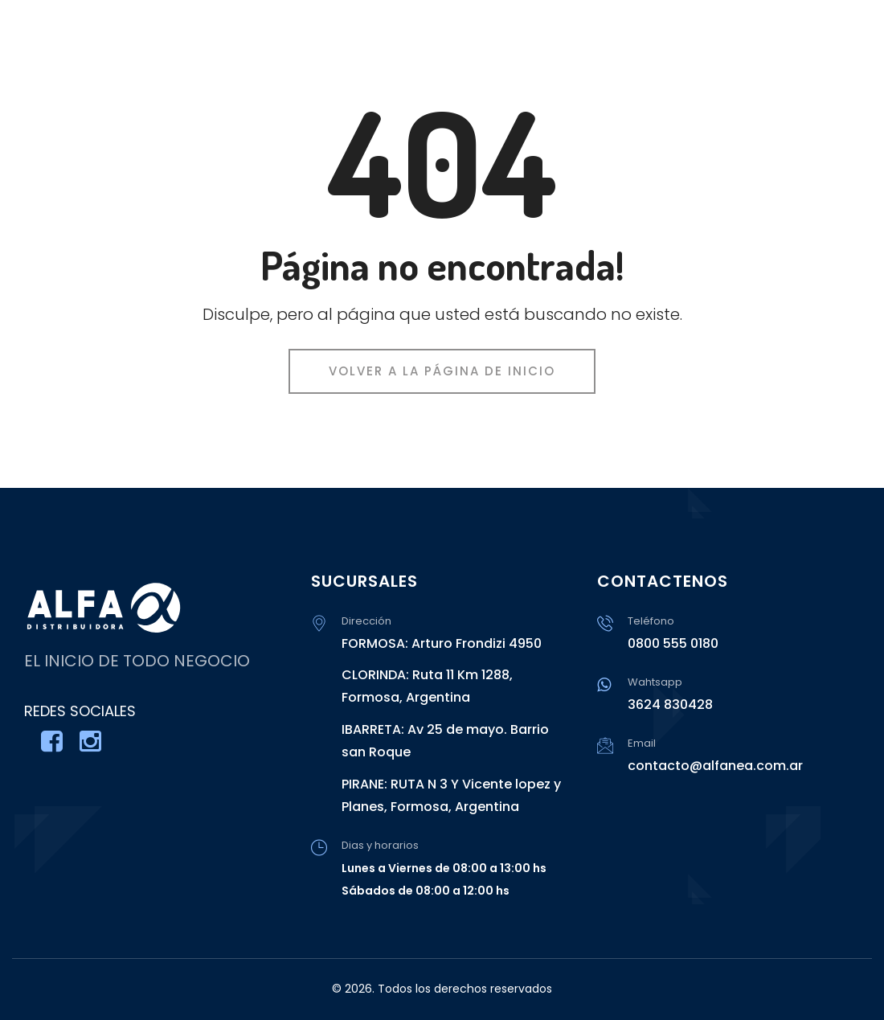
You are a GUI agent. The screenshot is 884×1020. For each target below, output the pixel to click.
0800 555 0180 (673, 643)
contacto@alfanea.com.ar (715, 765)
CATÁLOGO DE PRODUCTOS (671, 48)
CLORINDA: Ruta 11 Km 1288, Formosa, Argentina (427, 686)
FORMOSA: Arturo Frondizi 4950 (442, 643)
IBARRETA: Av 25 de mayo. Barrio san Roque (445, 740)
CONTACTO (832, 48)
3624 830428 (670, 704)
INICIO (528, 48)
